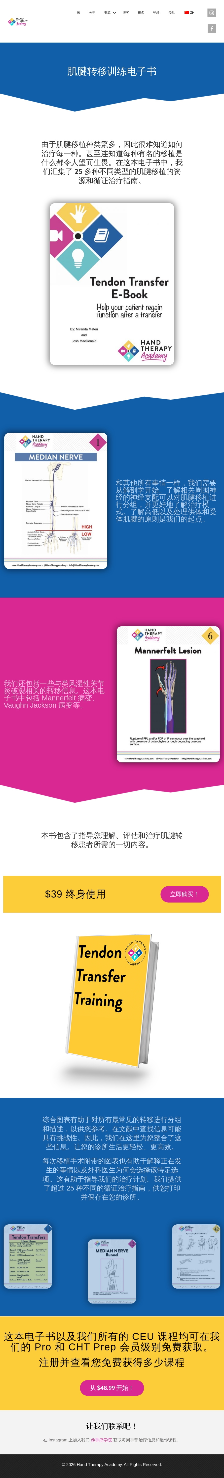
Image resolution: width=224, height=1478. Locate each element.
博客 (126, 12)
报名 (141, 12)
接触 (171, 12)
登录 (156, 12)
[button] (114, 12)
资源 (107, 12)
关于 (92, 12)
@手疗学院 (101, 1440)
